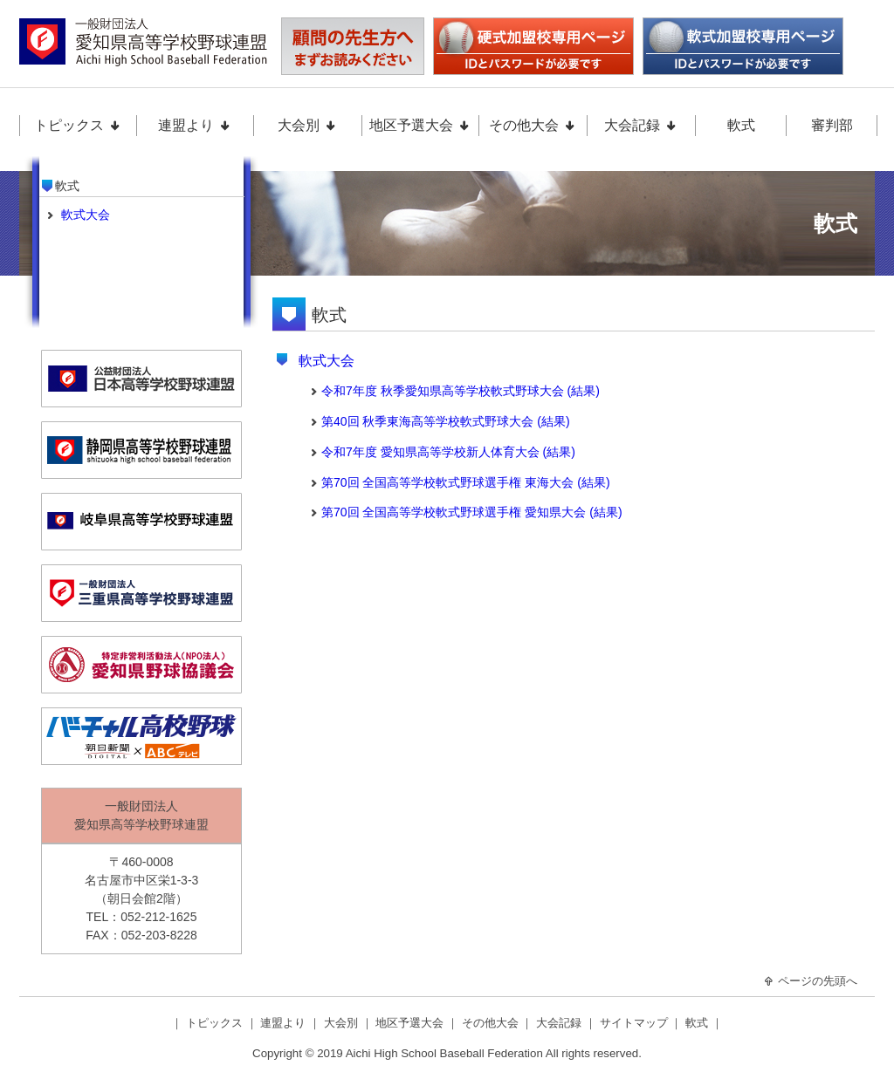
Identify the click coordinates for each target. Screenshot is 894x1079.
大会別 (307, 125)
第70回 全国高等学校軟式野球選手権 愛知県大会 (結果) (471, 512)
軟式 (741, 125)
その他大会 (532, 125)
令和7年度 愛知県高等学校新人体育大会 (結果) (448, 452)
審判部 (832, 125)
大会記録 (640, 125)
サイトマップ (635, 1022)
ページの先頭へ (810, 980)
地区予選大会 (420, 125)
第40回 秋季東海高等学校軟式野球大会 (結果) (445, 421)
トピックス (77, 125)
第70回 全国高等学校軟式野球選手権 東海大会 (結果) (465, 482)
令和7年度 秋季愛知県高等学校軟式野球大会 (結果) (460, 391)
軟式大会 (326, 360)
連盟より (194, 125)
